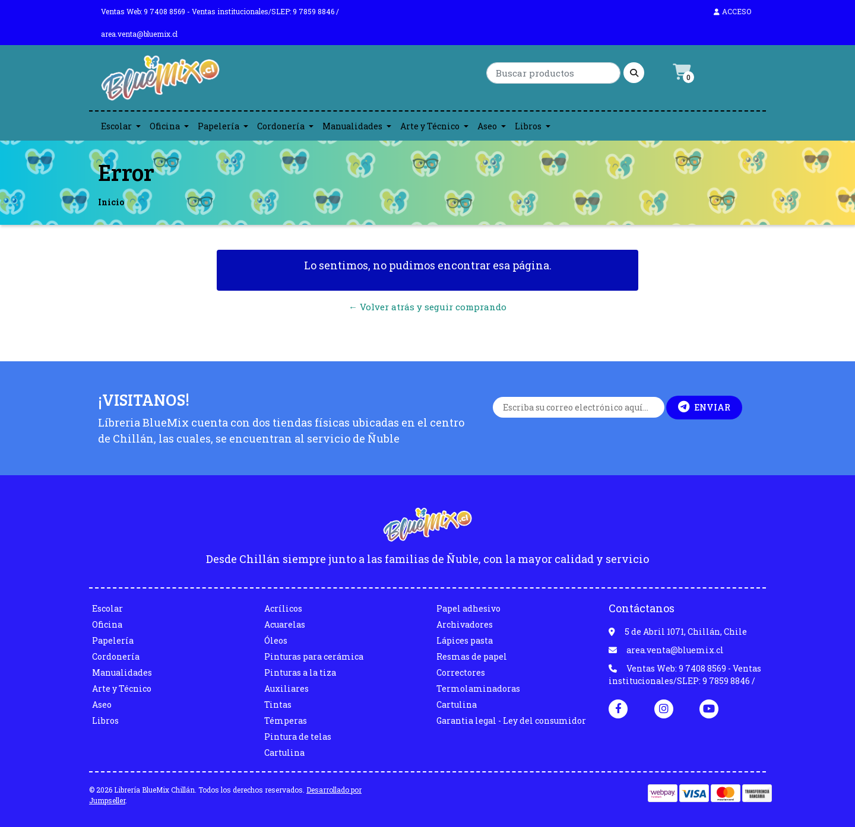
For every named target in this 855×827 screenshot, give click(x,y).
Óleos (275, 640)
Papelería (218, 126)
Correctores (460, 672)
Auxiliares (286, 688)
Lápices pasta (464, 640)
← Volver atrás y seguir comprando (427, 307)
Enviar (704, 407)
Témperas (285, 720)
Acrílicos (283, 608)
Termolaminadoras (478, 688)
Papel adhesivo (468, 608)
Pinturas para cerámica (313, 656)
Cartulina (284, 752)
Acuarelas (284, 624)
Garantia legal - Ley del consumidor (511, 720)
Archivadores (464, 624)
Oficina (165, 126)
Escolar (116, 126)
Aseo (487, 126)
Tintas (278, 704)
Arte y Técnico (430, 126)
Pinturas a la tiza (300, 672)
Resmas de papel (471, 656)
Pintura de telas (297, 736)
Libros (528, 126)
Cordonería (281, 126)
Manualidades (352, 126)
